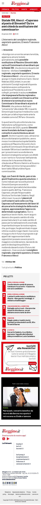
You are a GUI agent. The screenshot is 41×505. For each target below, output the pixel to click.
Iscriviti (32, 363)
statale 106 (10, 262)
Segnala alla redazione (18, 492)
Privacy (29, 492)
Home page (5, 13)
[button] (36, 14)
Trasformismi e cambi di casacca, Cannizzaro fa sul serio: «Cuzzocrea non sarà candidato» (21, 286)
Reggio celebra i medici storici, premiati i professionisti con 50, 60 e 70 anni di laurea (21, 322)
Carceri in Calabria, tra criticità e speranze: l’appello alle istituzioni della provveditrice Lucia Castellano (21, 334)
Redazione (8, 492)
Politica (13, 13)
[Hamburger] (3, 4)
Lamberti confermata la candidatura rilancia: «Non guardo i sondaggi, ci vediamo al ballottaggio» (21, 298)
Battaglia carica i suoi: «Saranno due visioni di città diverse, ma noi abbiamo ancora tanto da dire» (21, 310)
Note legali (11, 494)
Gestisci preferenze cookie (23, 494)
